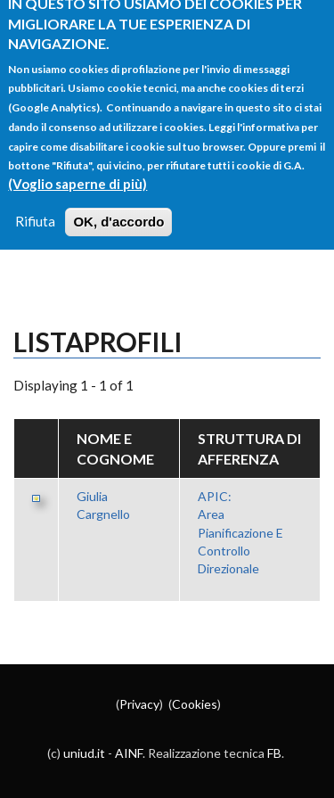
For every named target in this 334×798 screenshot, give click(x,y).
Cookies (194, 704)
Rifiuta (35, 209)
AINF (129, 753)
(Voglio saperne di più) (77, 171)
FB (274, 753)
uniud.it (84, 753)
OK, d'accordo (118, 209)
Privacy (139, 704)
